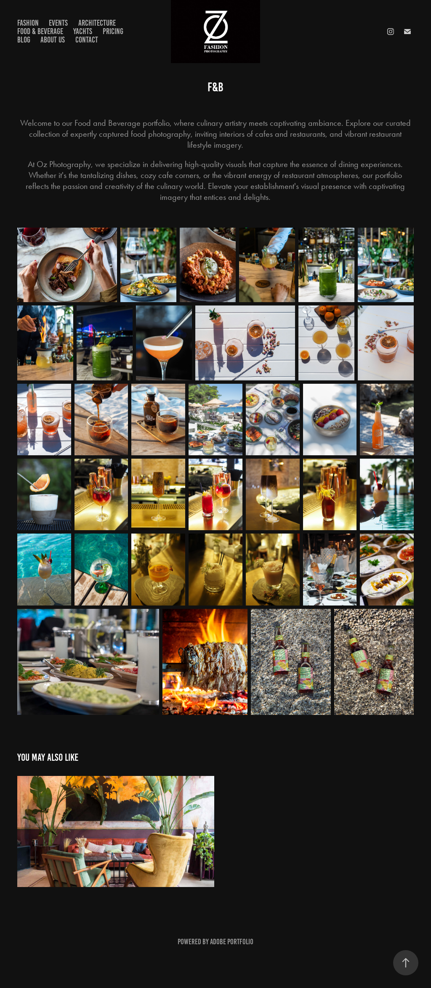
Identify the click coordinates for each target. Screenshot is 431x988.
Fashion (28, 23)
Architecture (97, 23)
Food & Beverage (40, 31)
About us (52, 39)
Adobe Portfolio (231, 942)
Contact (86, 39)
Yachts (82, 31)
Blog (23, 39)
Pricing (113, 31)
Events (58, 23)
